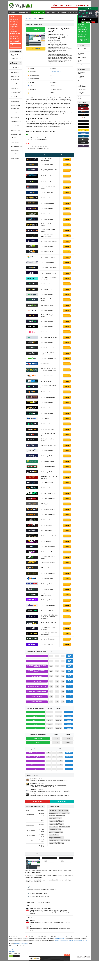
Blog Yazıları (62, 12)
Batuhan (32, 920)
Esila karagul (33, 783)
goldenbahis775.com (16, 125)
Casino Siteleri (50, 12)
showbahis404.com (16, 130)
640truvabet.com (16, 150)
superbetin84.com (53, 826)
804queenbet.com (16, 92)
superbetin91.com (54, 840)
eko (83, 114)
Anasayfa (11, 950)
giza (83, 136)
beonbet (83, 142)
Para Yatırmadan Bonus (83, 81)
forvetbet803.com (16, 112)
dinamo (83, 127)
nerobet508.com (16, 71)
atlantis (83, 124)
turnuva (83, 108)
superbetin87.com (55, 829)
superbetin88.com (56, 832)
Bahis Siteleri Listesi (83, 40)
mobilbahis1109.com (16, 67)
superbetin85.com (64, 826)
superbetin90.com (56, 838)
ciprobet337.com (16, 117)
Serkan (32, 927)
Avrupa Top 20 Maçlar (83, 49)
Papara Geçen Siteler (16, 54)
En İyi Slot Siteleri (83, 97)
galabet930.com (16, 108)
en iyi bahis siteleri (64, 940)
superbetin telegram (54, 813)
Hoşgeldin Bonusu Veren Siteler (65, 950)
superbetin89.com (54, 834)
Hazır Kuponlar (83, 65)
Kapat (93, 22)
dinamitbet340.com (16, 121)
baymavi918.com (16, 83)
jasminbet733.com (16, 105)
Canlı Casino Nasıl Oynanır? (83, 93)
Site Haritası (35, 950)
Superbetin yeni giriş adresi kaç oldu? (40, 908)
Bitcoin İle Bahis (16, 58)
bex (83, 139)
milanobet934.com (16, 141)
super (36, 49)
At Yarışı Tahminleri (83, 61)
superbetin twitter (65, 813)
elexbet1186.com (16, 158)
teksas (83, 105)
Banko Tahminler (83, 57)
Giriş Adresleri (72, 12)
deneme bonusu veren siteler (52, 950)
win (83, 120)
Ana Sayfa (12, 12)
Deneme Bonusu (83, 89)
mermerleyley (34, 794)
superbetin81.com (55, 818)
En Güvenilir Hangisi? (83, 77)
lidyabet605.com (16, 96)
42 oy (31, 930)
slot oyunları (57, 940)
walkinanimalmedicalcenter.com (21, 943)
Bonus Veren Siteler (38, 12)
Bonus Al (67, 159)
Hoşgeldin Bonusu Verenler (83, 85)
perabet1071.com (16, 88)
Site (35, 18)
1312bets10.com (16, 101)
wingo (83, 145)
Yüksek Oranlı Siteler (83, 72)
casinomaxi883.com (16, 134)
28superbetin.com (49, 858)
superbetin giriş (63, 810)
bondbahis (83, 133)
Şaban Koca (33, 778)
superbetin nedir (52, 815)
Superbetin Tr (34, 789)
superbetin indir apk (60, 815)
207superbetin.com (55, 71)
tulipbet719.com (16, 154)
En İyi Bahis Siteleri (24, 12)
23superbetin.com (66, 858)
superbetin (52, 810)
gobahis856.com (16, 79)
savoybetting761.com (16, 146)
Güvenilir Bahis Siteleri (18, 950)
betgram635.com (16, 76)
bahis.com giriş (72, 940)
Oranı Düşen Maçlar (83, 53)
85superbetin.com (33, 858)
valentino (83, 130)
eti (83, 117)
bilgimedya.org (79, 940)
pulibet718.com (16, 137)
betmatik (26, 945)
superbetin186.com (56, 843)
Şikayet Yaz (37, 801)
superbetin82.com (56, 821)
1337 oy (32, 924)
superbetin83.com (56, 824)
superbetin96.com (65, 840)
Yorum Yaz (62, 801)
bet (83, 111)
